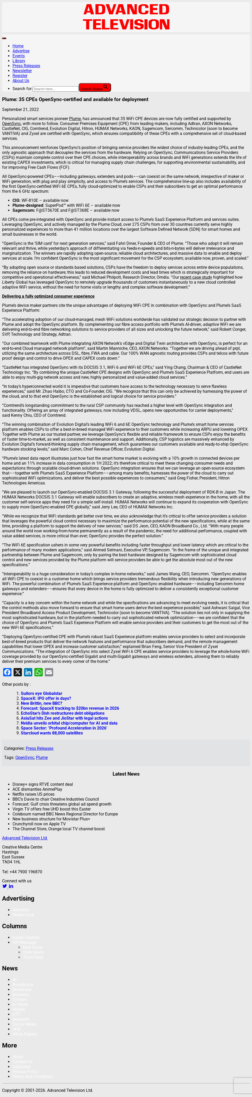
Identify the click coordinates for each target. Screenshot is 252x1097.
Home (18, 45)
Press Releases (26, 65)
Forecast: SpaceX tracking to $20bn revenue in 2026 (70, 708)
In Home (20, 1004)
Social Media (24, 1024)
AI (14, 979)
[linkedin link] (11, 887)
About (18, 1056)
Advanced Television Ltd (25, 838)
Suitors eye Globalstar (41, 693)
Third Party (33, 957)
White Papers (25, 1034)
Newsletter (22, 70)
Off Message (24, 942)
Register (20, 75)
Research (21, 1019)
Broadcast (22, 989)
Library (19, 60)
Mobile (19, 1009)
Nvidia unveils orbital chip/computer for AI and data (69, 723)
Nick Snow (32, 947)
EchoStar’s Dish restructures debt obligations (63, 713)
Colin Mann (33, 952)
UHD (17, 1029)
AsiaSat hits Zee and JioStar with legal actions (64, 718)
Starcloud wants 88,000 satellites (52, 733)
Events (19, 55)
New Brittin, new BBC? (41, 703)
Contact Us (23, 1061)
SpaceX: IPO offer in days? (46, 698)
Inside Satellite (26, 937)
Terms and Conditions (33, 1076)
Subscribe (22, 1066)
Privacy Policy (25, 1071)
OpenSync (24, 757)
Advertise (21, 50)
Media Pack (23, 914)
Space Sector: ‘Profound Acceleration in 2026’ (64, 728)
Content (20, 999)
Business (21, 994)
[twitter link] (5, 887)
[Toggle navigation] (4, 38)
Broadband (23, 984)
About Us (21, 80)
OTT (17, 1014)
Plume (42, 757)
